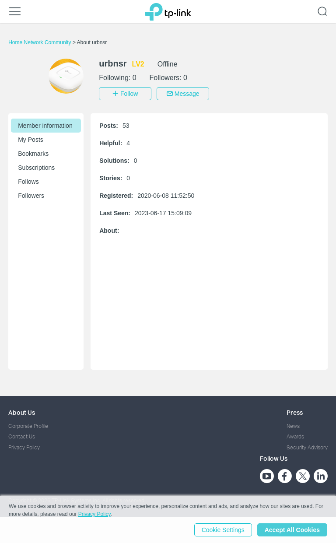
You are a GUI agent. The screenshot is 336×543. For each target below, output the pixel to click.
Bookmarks (33, 153)
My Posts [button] (30, 139)
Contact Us (21, 436)
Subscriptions (36, 167)
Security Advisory (307, 447)
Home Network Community (40, 42)
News (293, 426)
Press (295, 412)
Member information (45, 125)
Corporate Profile (28, 426)
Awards (295, 436)
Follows (28, 181)
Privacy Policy (24, 447)
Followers (31, 195)
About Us (21, 412)
